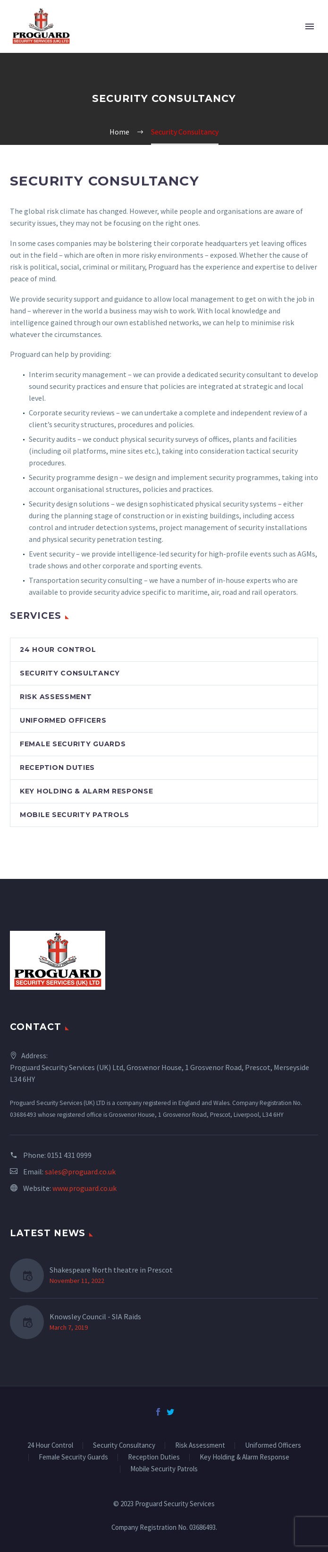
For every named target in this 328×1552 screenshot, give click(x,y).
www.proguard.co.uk (84, 1188)
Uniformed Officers (63, 720)
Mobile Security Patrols (74, 814)
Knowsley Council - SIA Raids (95, 1316)
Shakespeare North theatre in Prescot (111, 1269)
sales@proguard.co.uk (80, 1171)
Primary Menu (309, 26)
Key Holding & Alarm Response (86, 791)
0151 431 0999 (69, 1155)
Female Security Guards (73, 744)
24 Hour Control (58, 649)
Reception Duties (57, 767)
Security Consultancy (70, 673)
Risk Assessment (56, 696)
